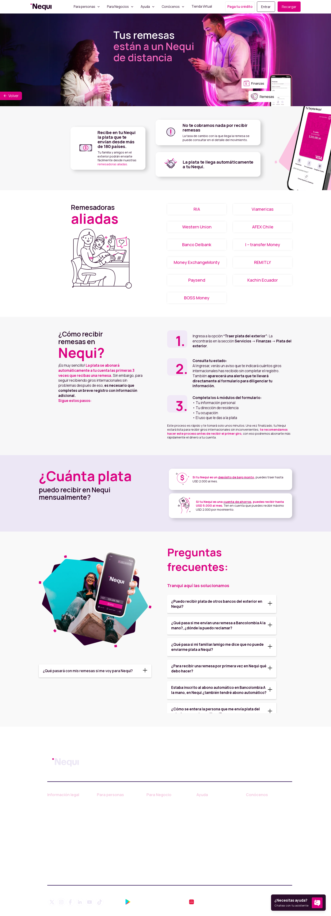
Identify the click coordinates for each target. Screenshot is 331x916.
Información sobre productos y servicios (164, 805)
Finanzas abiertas (210, 837)
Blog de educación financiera (211, 812)
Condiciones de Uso (63, 803)
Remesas (104, 845)
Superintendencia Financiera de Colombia (66, 870)
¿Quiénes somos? (260, 803)
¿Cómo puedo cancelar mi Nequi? (217, 847)
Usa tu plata (106, 830)
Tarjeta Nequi (108, 814)
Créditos (104, 822)
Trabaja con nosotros (263, 810)
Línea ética (56, 841)
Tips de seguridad (211, 830)
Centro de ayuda (209, 803)
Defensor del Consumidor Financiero (68, 832)
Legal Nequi (56, 849)
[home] (41, 6)
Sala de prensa (258, 818)
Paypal (102, 837)
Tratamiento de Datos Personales (64, 812)
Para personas (84, 7)
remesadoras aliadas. (113, 164)
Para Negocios (118, 7)
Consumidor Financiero (66, 822)
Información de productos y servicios (119, 805)
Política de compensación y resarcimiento (69, 859)
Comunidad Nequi (210, 822)
